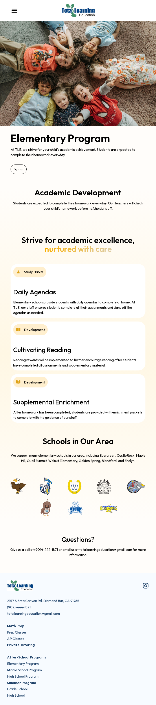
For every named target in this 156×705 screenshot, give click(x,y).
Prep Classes (17, 632)
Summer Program (21, 683)
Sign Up (18, 169)
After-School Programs (26, 657)
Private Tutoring (21, 645)
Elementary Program (23, 663)
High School (16, 695)
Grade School (17, 689)
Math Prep (15, 626)
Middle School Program (24, 670)
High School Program (23, 676)
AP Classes (15, 638)
